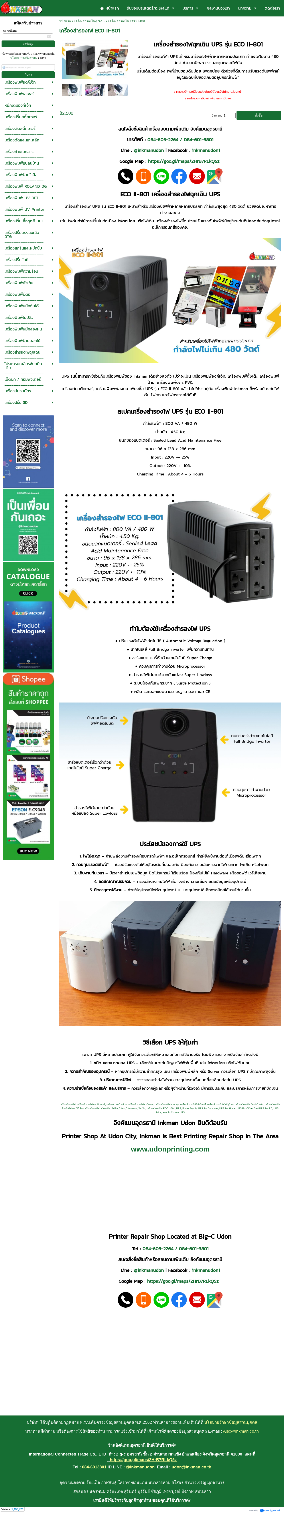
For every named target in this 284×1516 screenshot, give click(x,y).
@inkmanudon (149, 150)
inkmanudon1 (206, 150)
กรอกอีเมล (10, 31)
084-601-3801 (198, 139)
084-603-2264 (162, 139)
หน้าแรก (65, 21)
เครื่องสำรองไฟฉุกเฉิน (89, 21)
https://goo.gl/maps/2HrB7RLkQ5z (183, 161)
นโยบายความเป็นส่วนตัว (24, 57)
